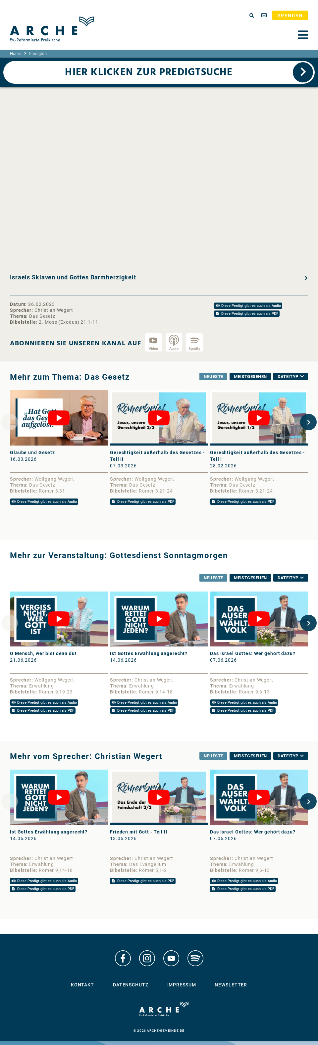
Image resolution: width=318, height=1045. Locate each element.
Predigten (38, 53)
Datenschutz (130, 985)
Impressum (181, 985)
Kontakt (82, 985)
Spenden (290, 15)
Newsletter (231, 985)
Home (16, 53)
